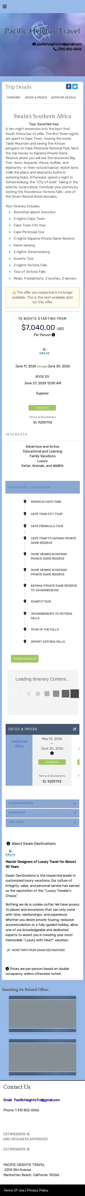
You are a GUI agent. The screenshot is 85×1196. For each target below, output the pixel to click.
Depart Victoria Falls (48, 641)
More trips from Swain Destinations (36, 950)
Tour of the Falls (45, 629)
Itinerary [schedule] (13, 97)
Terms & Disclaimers (42, 417)
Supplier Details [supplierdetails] (63, 97)
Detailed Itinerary (24, 658)
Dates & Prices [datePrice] (36, 97)
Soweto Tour (41, 601)
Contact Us (42, 407)
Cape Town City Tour (47, 514)
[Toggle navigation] (4, 7)
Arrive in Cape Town (46, 501)
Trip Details (18, 87)
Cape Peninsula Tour (47, 526)
